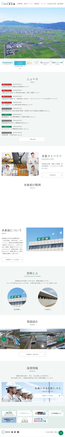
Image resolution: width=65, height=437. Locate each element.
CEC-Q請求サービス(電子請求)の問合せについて (17, 104)
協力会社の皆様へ (53, 3)
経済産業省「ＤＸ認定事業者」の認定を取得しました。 (19, 116)
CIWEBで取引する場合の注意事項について (15, 86)
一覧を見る (32, 139)
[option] (32, 337)
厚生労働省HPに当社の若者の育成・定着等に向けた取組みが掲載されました (26, 110)
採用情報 (61, 3)
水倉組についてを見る (12, 259)
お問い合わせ (18, 434)
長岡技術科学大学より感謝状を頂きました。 (16, 123)
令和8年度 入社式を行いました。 (12, 135)
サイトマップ (27, 434)
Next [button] (61, 337)
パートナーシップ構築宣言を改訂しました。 (16, 129)
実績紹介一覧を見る (32, 351)
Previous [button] (4, 337)
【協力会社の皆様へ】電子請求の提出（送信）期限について (20, 92)
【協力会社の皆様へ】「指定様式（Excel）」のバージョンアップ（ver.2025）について (29, 98)
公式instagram (7, 434)
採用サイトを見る (47, 392)
